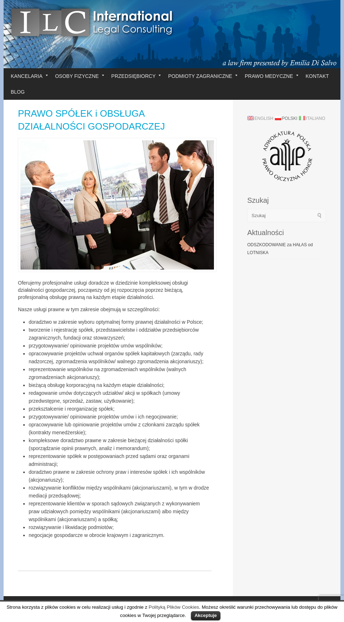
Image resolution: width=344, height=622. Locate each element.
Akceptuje (206, 615)
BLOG (18, 91)
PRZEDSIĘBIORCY (136, 76)
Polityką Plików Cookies (174, 607)
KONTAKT (317, 76)
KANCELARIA (29, 76)
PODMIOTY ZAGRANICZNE (203, 76)
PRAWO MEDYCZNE (271, 76)
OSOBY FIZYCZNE (79, 76)
